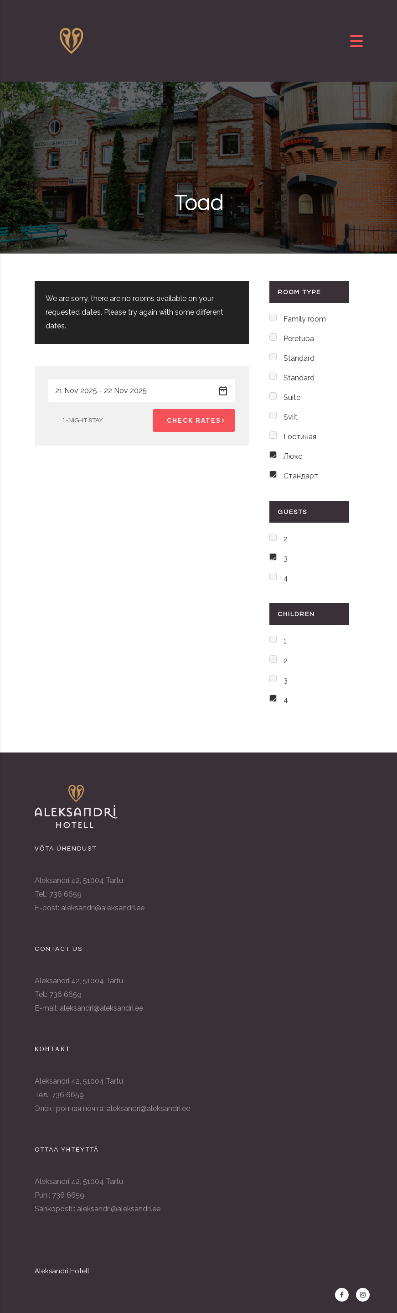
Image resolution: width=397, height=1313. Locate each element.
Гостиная (300, 436)
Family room (305, 319)
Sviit (291, 417)
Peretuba (299, 338)
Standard (299, 358)
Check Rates (197, 420)
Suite (292, 397)
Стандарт (301, 476)
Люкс (293, 456)
